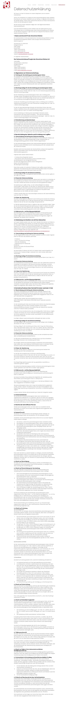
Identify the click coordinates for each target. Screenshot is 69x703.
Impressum (54, 4)
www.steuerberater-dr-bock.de (25, 54)
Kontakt (47, 4)
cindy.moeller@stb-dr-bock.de (24, 70)
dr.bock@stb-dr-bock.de (23, 52)
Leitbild (34, 4)
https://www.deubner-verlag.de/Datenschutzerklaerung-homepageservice (32, 231)
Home (29, 4)
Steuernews (41, 4)
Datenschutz (62, 4)
